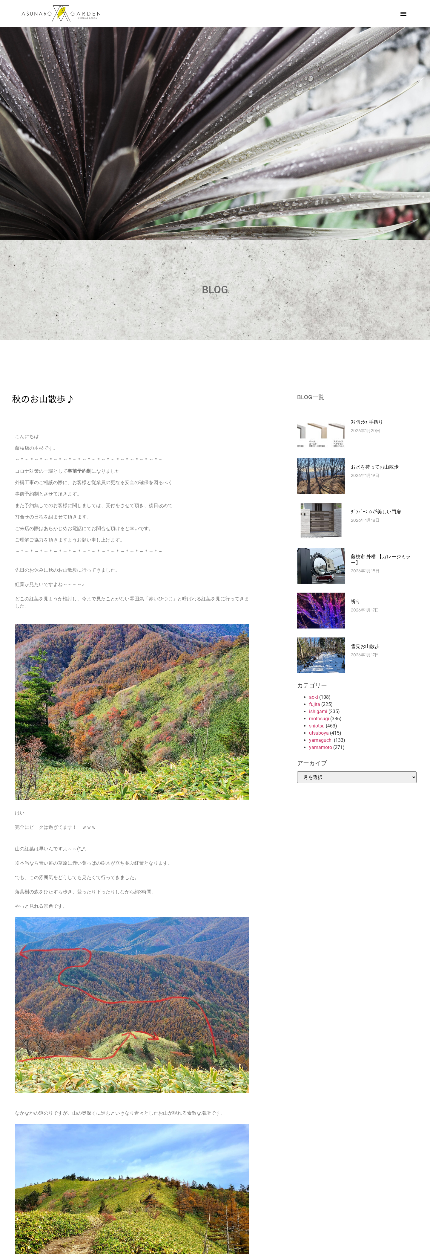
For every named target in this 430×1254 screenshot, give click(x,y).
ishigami (318, 711)
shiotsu (317, 726)
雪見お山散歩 (365, 646)
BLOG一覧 (310, 397)
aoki (313, 697)
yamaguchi (321, 740)
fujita (314, 704)
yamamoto (320, 747)
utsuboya (319, 733)
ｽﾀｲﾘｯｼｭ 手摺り (367, 422)
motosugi (319, 718)
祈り (355, 601)
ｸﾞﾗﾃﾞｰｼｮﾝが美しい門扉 (376, 512)
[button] (403, 14)
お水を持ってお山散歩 (375, 467)
